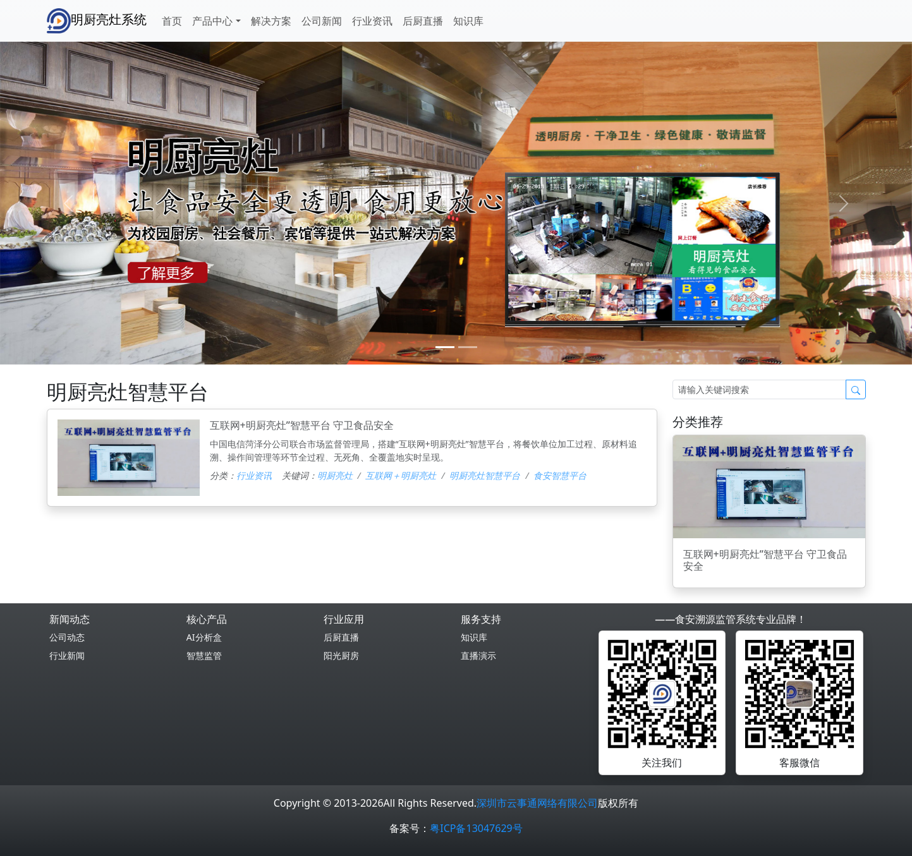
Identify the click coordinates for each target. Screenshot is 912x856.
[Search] (759, 389)
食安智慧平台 (560, 475)
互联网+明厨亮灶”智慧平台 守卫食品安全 (302, 425)
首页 (172, 21)
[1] (467, 347)
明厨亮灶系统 (97, 20)
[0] (444, 347)
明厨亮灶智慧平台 (484, 475)
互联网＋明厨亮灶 (400, 475)
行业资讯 (372, 21)
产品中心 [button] (212, 21)
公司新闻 (321, 21)
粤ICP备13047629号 (476, 828)
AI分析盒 (204, 637)
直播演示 (478, 655)
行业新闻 (67, 655)
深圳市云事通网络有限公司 (537, 803)
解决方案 (271, 21)
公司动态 (67, 637)
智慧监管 (204, 655)
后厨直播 (423, 21)
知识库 (468, 21)
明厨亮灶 (335, 475)
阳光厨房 (341, 655)
